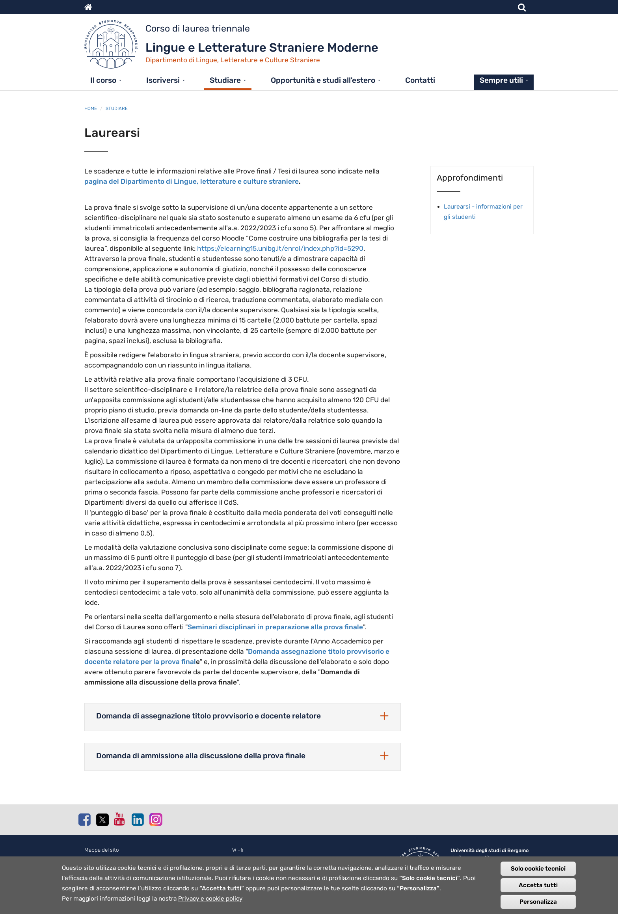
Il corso (103, 80)
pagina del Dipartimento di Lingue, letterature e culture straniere (191, 181)
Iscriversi (163, 80)
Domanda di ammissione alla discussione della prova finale (200, 755)
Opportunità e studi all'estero (323, 80)
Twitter (102, 819)
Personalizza (538, 902)
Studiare (225, 80)
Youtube (120, 819)
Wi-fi (237, 850)
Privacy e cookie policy (210, 899)
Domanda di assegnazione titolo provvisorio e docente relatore (208, 715)
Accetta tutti (538, 886)
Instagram (155, 819)
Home (90, 108)
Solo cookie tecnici (538, 869)
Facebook (84, 819)
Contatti (420, 80)
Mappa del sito (101, 850)
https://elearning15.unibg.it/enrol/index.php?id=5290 (280, 248)
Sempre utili (501, 80)
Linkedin (137, 819)
